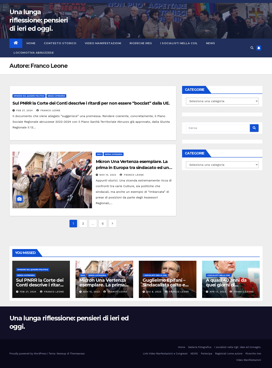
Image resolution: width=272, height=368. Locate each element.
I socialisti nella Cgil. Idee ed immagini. (237, 347)
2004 (99, 154)
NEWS (210, 43)
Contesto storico (60, 43)
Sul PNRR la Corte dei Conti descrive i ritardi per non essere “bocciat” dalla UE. (91, 103)
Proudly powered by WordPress (28, 353)
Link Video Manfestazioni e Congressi (165, 353)
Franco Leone (48, 110)
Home (31, 43)
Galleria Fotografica (199, 347)
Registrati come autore (229, 353)
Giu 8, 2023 (153, 291)
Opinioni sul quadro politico (29, 96)
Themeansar (77, 353)
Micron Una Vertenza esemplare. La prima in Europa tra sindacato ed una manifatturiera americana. (133, 167)
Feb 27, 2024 (24, 110)
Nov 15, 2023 (108, 175)
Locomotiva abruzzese (34, 52)
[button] (251, 48)
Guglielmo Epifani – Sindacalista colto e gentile (164, 284)
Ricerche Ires (141, 43)
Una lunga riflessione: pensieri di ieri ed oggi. (38, 20)
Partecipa (206, 353)
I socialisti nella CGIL (179, 43)
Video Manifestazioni (103, 43)
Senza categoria (56, 96)
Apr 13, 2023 (218, 291)
